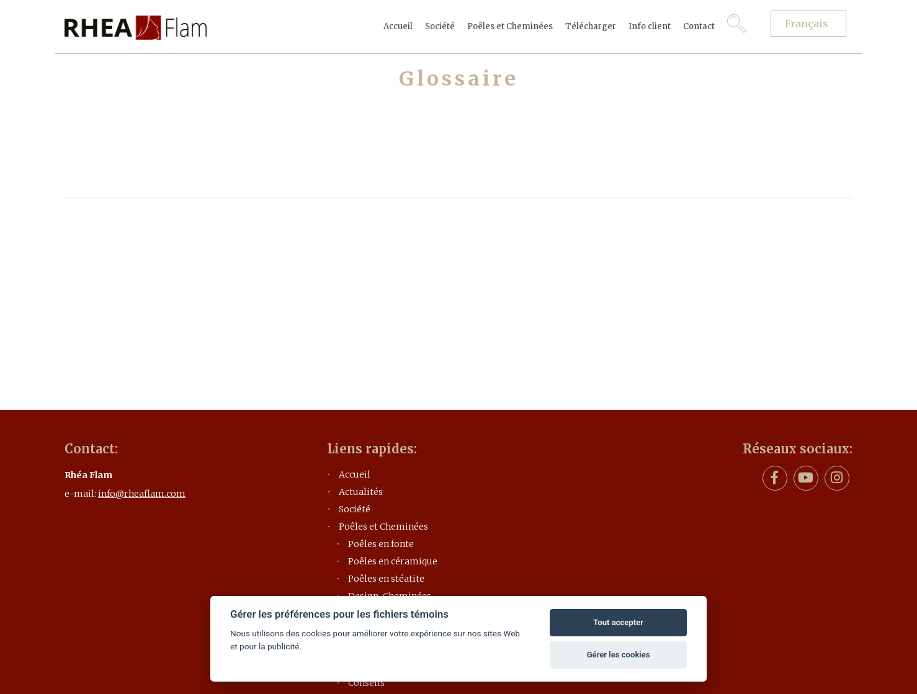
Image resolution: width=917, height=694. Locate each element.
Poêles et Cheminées (510, 26)
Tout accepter (618, 622)
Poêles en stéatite (386, 578)
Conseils (366, 682)
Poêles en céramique (392, 561)
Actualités (361, 491)
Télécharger (590, 26)
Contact (699, 26)
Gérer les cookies (618, 654)
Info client (649, 26)
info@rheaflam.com (142, 493)
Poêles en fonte (381, 543)
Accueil (398, 26)
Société (440, 26)
